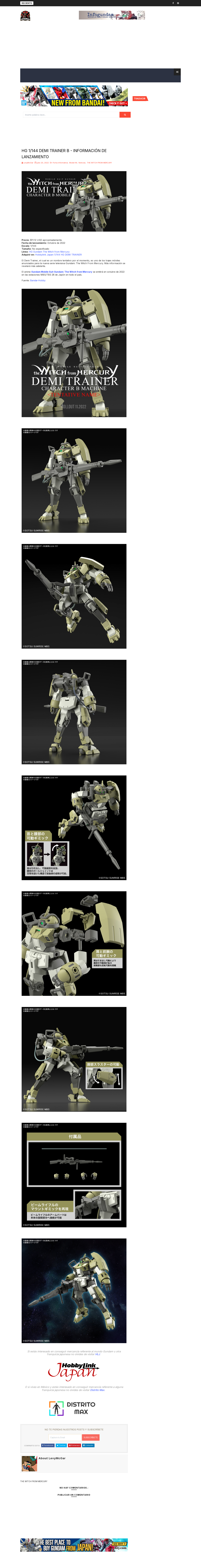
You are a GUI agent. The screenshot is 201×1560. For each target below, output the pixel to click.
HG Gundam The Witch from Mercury (49, 251)
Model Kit (73, 163)
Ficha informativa (60, 163)
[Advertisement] (100, 47)
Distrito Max (97, 1390)
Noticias (82, 163)
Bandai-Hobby (38, 280)
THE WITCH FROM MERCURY (99, 163)
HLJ (97, 1354)
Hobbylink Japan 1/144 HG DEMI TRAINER (58, 254)
